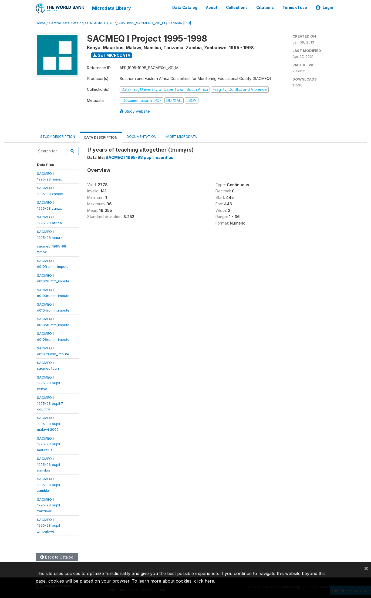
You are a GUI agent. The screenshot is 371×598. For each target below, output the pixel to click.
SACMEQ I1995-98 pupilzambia (48, 484)
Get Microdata (111, 54)
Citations (265, 7)
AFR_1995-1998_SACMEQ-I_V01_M (137, 23)
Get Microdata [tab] (181, 136)
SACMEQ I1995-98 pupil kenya (48, 382)
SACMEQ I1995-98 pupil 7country (50, 403)
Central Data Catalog (66, 23)
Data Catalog (184, 7)
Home (40, 23)
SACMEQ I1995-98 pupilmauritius (48, 444)
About (211, 7)
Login (324, 7)
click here (204, 581)
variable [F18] (179, 23)
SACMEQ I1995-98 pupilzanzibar (48, 505)
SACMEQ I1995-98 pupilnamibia (48, 464)
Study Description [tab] (57, 136)
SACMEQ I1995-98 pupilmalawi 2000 (48, 423)
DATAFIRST (96, 23)
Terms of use (294, 7)
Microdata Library (111, 8)
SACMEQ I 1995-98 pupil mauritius (139, 157)
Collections (237, 7)
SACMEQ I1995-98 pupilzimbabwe (48, 525)
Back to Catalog (56, 556)
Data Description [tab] (100, 137)
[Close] (366, 568)
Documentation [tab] (141, 136)
